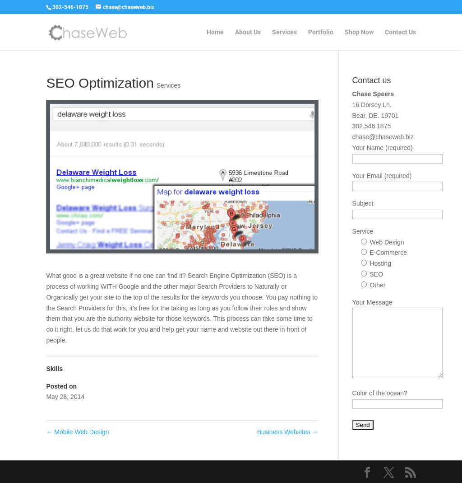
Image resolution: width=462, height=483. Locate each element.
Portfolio (320, 32)
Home (215, 32)
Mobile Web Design (77, 432)
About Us (248, 32)
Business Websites (288, 432)
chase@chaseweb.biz (383, 137)
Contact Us (400, 32)
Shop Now (359, 32)
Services (284, 32)
